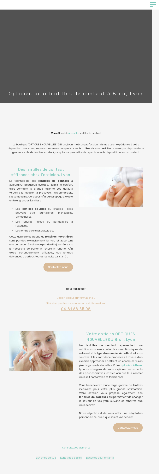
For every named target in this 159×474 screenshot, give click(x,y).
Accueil (76, 133)
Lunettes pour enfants (103, 445)
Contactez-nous (62, 259)
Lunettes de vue (50, 445)
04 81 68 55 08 (79, 301)
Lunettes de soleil (75, 445)
